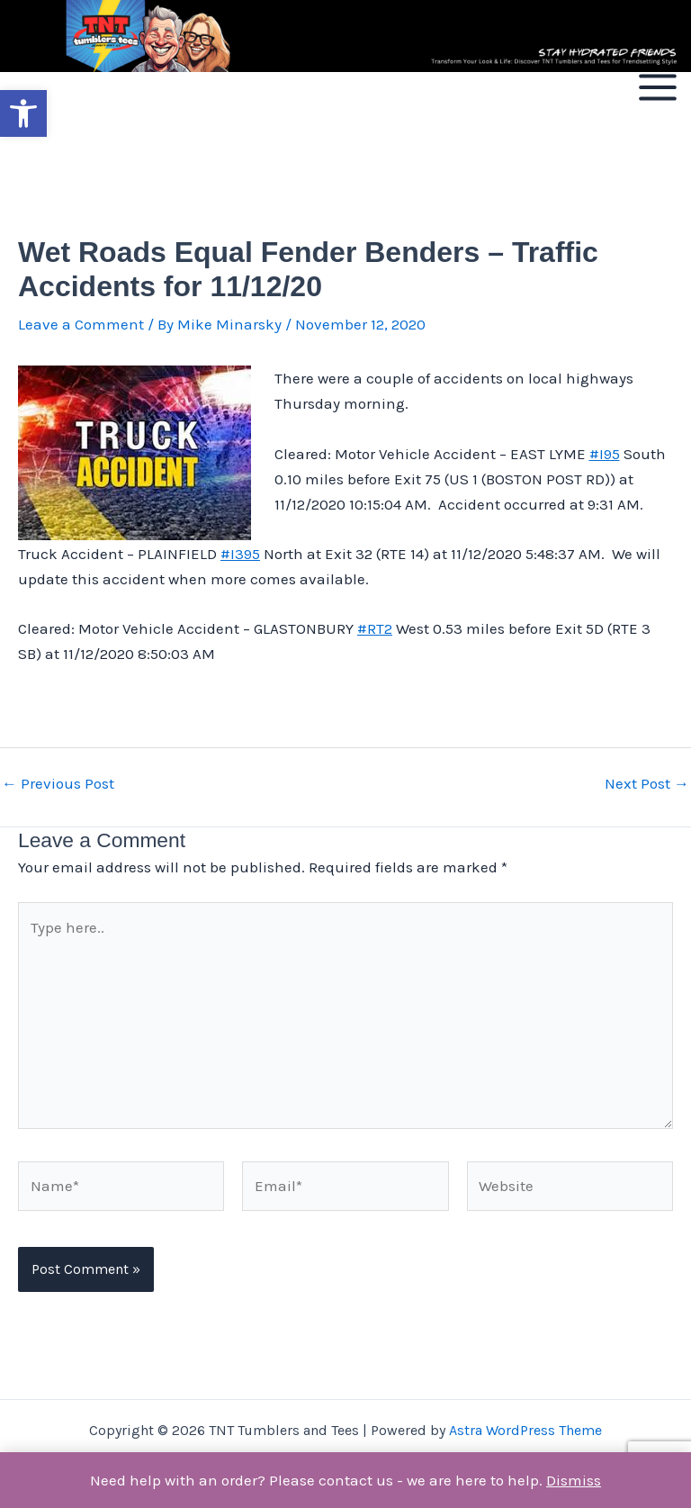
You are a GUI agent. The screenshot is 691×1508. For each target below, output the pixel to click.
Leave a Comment (81, 324)
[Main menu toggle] (657, 87)
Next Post (647, 783)
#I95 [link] (604, 454)
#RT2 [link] (374, 628)
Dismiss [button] (573, 1480)
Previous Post (58, 783)
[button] (23, 113)
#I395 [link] (240, 554)
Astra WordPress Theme (525, 1430)
